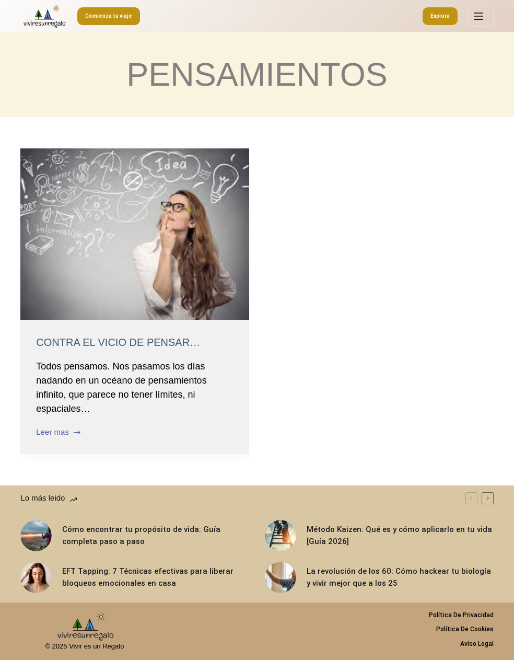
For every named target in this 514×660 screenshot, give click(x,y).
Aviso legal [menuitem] (477, 643)
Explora (440, 16)
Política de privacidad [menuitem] (461, 615)
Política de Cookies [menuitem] (465, 629)
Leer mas (58, 432)
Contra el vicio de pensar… (118, 342)
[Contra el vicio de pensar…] (134, 234)
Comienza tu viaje (108, 16)
